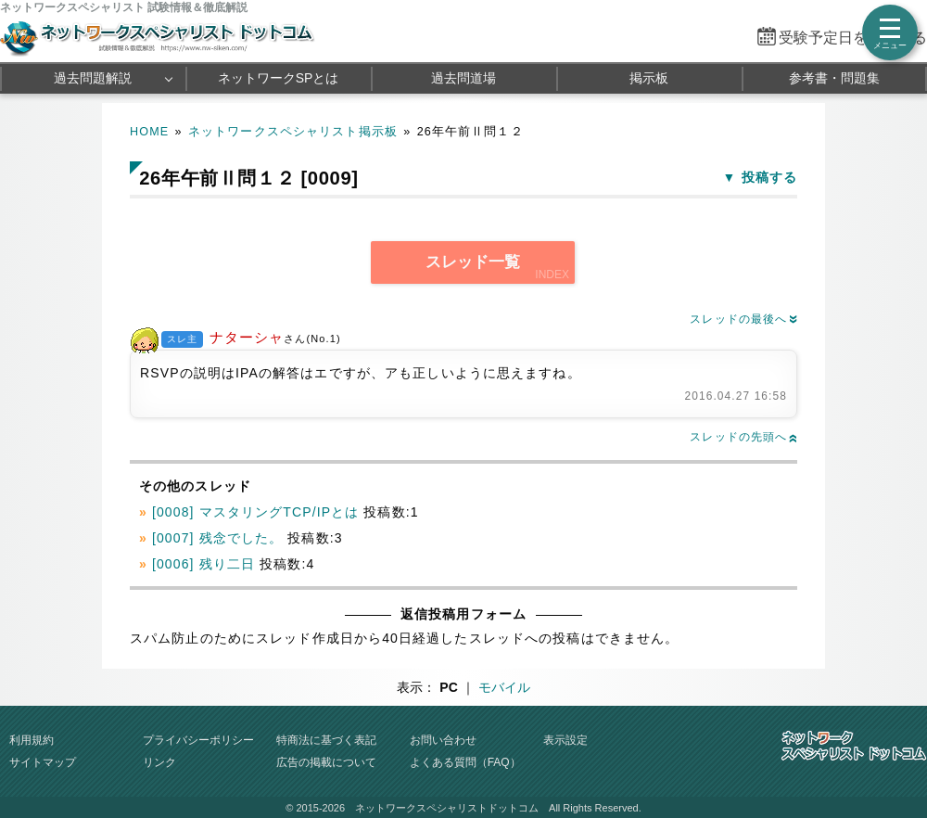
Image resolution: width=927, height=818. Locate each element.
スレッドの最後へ (743, 319)
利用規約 (31, 740)
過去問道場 (463, 77)
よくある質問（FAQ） (465, 762)
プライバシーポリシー (198, 740)
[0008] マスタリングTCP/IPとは (255, 512)
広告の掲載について (326, 762)
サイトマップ (42, 762)
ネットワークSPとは (278, 77)
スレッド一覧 (472, 262)
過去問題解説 (93, 77)
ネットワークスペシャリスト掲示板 (293, 131)
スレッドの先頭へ (743, 436)
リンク (159, 762)
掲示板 (648, 77)
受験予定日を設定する (853, 37)
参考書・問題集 (834, 77)
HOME (149, 131)
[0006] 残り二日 (203, 563)
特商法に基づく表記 (326, 740)
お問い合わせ (443, 740)
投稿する (769, 177)
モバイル (504, 687)
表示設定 (565, 740)
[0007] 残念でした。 (217, 537)
